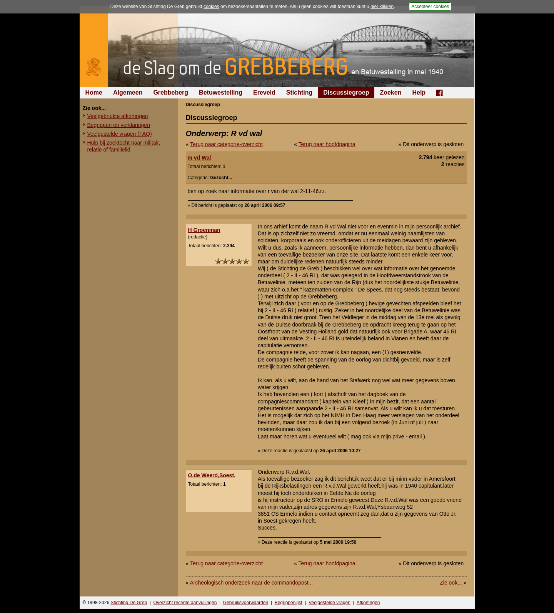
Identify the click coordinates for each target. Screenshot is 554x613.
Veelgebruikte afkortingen (117, 116)
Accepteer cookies (430, 6)
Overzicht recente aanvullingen (185, 602)
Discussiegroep (346, 92)
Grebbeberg (170, 92)
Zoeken (390, 92)
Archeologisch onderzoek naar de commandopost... (251, 583)
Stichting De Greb (128, 602)
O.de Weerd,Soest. (211, 475)
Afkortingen (368, 602)
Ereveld (264, 92)
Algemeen (127, 92)
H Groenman (204, 230)
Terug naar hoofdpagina (327, 144)
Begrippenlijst (288, 602)
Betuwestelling (220, 92)
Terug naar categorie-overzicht (226, 144)
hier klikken (382, 6)
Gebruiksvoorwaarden (245, 602)
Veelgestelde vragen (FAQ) (119, 134)
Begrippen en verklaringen (118, 125)
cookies (211, 6)
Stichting (299, 92)
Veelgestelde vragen (329, 602)
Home (93, 92)
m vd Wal (199, 158)
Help (419, 92)
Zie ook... (451, 583)
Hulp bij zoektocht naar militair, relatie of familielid (123, 146)
